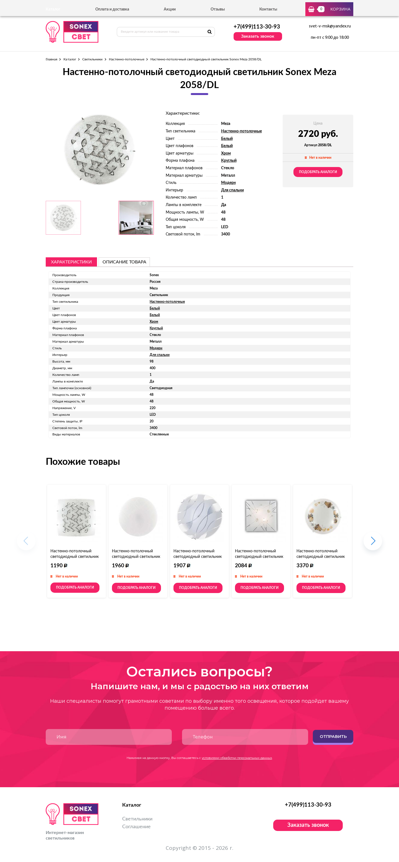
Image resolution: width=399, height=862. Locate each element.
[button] (373, 543)
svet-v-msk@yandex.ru (330, 26)
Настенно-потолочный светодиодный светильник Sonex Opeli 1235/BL (259, 556)
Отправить (333, 736)
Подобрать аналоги (318, 172)
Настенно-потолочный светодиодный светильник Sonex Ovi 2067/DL (320, 556)
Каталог (69, 59)
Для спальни (232, 190)
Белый (227, 139)
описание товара (124, 262)
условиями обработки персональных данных (237, 758)
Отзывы (218, 9)
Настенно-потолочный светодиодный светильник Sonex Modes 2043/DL (136, 556)
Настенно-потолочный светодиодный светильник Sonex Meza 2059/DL (74, 556)
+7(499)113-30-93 (257, 27)
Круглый (229, 161)
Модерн (228, 183)
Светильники (92, 59)
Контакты (268, 9)
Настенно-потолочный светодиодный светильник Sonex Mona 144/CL (197, 556)
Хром (226, 153)
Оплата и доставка (112, 9)
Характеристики (71, 262)
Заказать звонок (257, 36)
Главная (51, 59)
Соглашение (136, 826)
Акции (170, 9)
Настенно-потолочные (126, 59)
